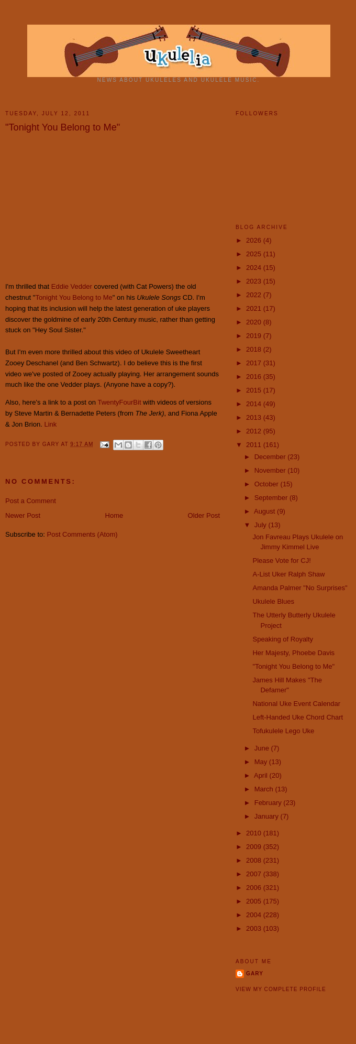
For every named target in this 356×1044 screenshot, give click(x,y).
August (265, 511)
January (267, 816)
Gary (51, 444)
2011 (254, 445)
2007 (254, 874)
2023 (254, 281)
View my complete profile (281, 989)
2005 (254, 901)
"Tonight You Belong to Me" (293, 666)
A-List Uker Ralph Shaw (288, 574)
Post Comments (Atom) (82, 534)
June (262, 748)
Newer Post (22, 515)
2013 (254, 417)
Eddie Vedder (71, 286)
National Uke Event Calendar (296, 704)
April (262, 775)
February (269, 803)
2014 (254, 404)
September (272, 498)
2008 (254, 860)
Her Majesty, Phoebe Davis (293, 653)
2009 (254, 847)
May (261, 762)
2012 (254, 431)
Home (114, 515)
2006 (254, 887)
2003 (254, 928)
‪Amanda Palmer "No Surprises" (299, 588)
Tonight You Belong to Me (73, 297)
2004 (254, 915)
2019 (254, 336)
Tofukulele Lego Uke (283, 731)
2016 (254, 376)
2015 (254, 390)
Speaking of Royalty (282, 639)
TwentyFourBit (119, 402)
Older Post (204, 515)
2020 (254, 322)
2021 (254, 308)
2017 (254, 363)
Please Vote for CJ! (281, 560)
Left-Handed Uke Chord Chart (297, 717)
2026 (254, 240)
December (271, 457)
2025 (254, 254)
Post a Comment (30, 501)
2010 (254, 833)
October (267, 484)
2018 (254, 349)
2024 (254, 267)
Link (50, 424)
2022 (254, 295)
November (271, 470)
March (264, 789)
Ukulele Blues (273, 601)
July (261, 525)
